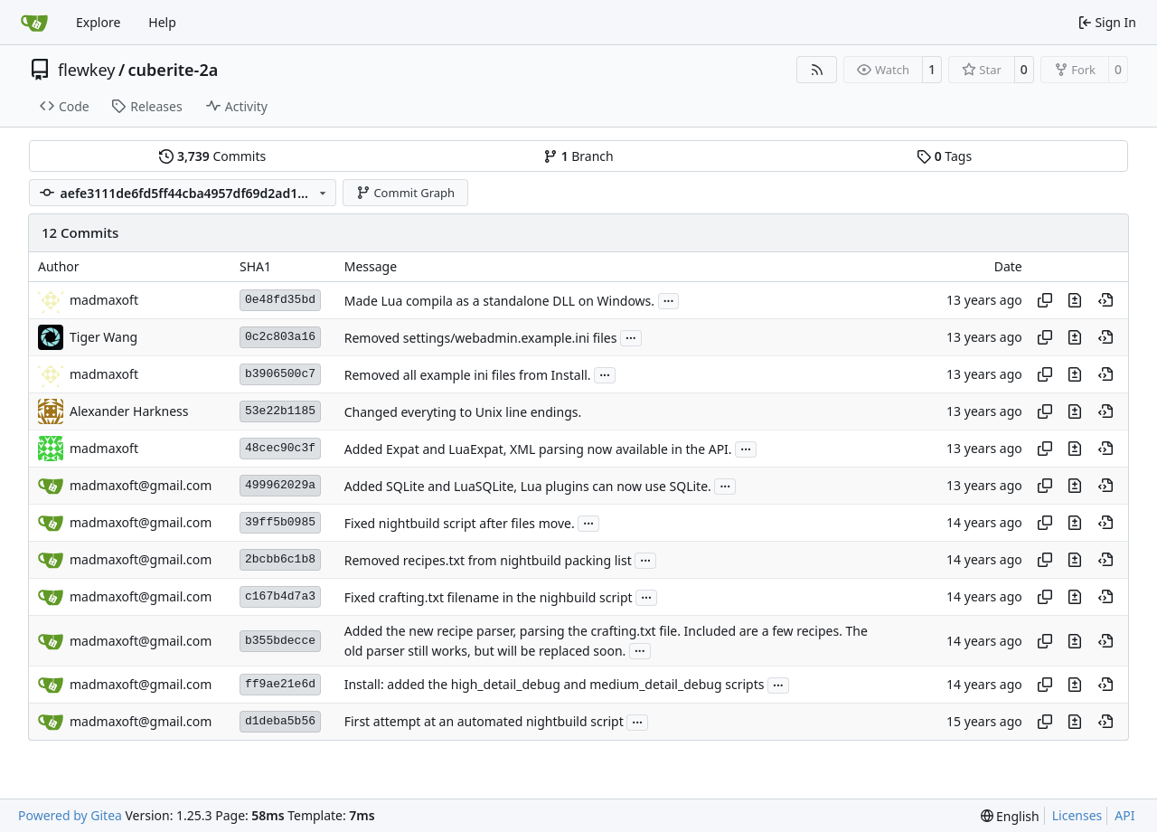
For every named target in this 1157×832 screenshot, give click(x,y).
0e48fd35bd (280, 300)
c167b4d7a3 (280, 596)
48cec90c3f (280, 448)
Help (162, 22)
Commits (212, 156)
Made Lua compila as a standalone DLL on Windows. (499, 300)
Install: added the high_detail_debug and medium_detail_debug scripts (554, 685)
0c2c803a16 (280, 337)
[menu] (1010, 816)
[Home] (34, 22)
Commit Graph (405, 192)
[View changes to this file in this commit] (1074, 300)
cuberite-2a (173, 70)
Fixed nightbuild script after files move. (459, 523)
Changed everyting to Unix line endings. (463, 412)
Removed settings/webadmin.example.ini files (480, 337)
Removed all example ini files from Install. (467, 374)
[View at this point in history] (1105, 300)
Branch (578, 156)
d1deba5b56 (280, 721)
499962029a (280, 485)
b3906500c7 (280, 374)
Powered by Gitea (70, 815)
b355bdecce (280, 641)
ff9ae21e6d (280, 684)
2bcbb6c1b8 (280, 559)
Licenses (1077, 815)
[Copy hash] (1044, 300)
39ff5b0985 (280, 522)
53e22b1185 (280, 411)
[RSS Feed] (817, 69)
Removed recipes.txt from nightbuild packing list (488, 560)
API (1124, 815)
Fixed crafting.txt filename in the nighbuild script (488, 597)
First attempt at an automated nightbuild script (484, 722)
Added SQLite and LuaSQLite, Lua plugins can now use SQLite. (527, 486)
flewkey (86, 70)
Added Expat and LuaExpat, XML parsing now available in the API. (538, 449)
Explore (98, 22)
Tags (944, 156)
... (668, 299)
